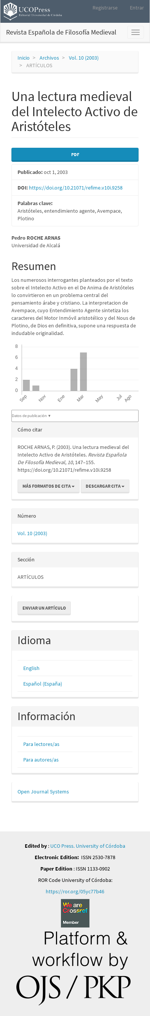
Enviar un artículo (44, 608)
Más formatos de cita (48, 486)
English (31, 668)
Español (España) (42, 683)
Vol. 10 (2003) (84, 57)
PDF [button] (75, 154)
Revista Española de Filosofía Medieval (61, 32)
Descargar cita (105, 486)
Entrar (137, 7)
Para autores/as (41, 759)
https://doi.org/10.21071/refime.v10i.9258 (76, 187)
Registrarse (105, 7)
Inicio (24, 57)
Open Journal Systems (43, 791)
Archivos (49, 57)
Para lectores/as (41, 744)
